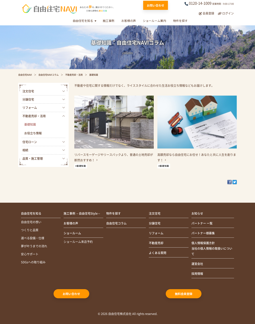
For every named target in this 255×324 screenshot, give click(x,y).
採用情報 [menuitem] (197, 273)
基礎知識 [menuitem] (30, 124)
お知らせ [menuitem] (197, 213)
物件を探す (180, 20)
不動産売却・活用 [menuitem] (34, 116)
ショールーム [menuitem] (72, 233)
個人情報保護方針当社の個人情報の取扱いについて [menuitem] (211, 248)
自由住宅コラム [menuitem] (116, 223)
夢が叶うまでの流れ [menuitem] (34, 246)
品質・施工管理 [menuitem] (32, 158)
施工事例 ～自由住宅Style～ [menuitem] (82, 213)
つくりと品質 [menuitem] (29, 230)
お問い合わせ (155, 5)
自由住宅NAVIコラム (48, 75)
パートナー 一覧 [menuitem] (202, 223)
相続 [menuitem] (25, 150)
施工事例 (108, 20)
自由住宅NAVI (25, 75)
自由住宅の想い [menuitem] (31, 222)
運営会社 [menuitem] (197, 263)
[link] (114, 134)
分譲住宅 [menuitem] (28, 99)
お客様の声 (128, 20)
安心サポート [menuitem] (29, 254)
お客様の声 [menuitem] (71, 223)
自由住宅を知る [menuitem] (31, 213)
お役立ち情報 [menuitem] (33, 133)
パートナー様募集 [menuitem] (203, 233)
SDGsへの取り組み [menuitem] (33, 262)
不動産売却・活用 (74, 75)
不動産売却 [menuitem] (156, 243)
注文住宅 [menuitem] (28, 91)
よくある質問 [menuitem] (157, 252)
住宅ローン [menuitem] (29, 141)
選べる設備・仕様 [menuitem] (32, 238)
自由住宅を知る (83, 20)
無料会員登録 (183, 294)
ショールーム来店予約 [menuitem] (78, 241)
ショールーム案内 (154, 20)
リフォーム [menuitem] (29, 107)
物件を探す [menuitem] (113, 213)
